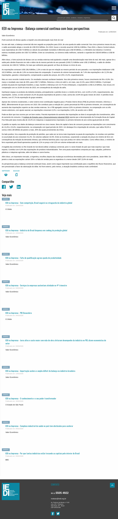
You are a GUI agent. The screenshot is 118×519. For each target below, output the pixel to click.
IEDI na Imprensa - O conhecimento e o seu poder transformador (30, 398)
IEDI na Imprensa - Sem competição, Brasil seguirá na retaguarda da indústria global (38, 202)
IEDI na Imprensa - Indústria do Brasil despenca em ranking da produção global (36, 230)
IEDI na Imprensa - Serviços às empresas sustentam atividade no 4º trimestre (36, 285)
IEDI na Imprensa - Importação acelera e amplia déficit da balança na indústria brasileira (40, 370)
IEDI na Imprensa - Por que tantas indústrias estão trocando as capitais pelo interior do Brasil (42, 453)
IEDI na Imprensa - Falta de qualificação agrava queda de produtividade (33, 257)
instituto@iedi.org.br (58, 499)
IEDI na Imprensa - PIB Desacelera (18, 312)
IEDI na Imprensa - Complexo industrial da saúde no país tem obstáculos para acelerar (39, 425)
